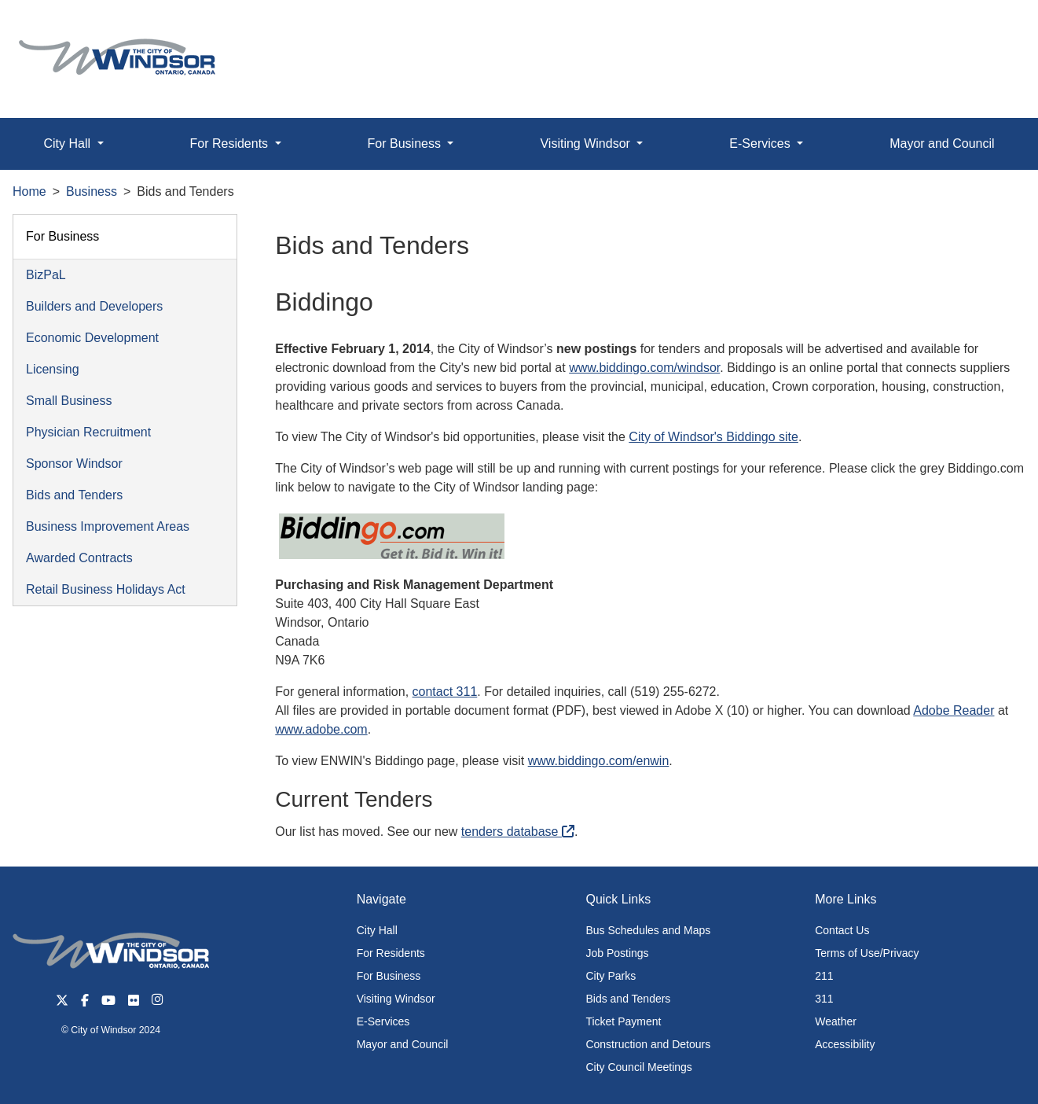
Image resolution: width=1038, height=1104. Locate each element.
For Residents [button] (231, 143)
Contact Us (842, 930)
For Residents (391, 953)
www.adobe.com (321, 729)
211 (824, 976)
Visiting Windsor (396, 998)
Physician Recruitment (88, 432)
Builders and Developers (94, 306)
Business (91, 191)
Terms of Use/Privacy (867, 953)
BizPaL (46, 275)
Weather (835, 1021)
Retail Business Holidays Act (105, 589)
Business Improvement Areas (107, 526)
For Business (62, 236)
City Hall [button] (68, 143)
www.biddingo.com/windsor (644, 367)
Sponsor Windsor (74, 463)
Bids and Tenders (74, 495)
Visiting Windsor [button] (586, 143)
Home (29, 191)
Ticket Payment (623, 1021)
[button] (990, 29)
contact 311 (445, 691)
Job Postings (616, 953)
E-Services (383, 1021)
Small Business (69, 400)
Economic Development (92, 337)
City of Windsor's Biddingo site (713, 436)
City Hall (377, 930)
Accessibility (845, 1044)
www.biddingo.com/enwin (598, 760)
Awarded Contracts (79, 558)
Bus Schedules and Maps (647, 930)
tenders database (517, 831)
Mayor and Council (941, 143)
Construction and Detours (647, 1044)
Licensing (52, 369)
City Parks (610, 976)
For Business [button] (406, 143)
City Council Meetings (638, 1067)
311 (824, 998)
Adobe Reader (953, 710)
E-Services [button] (761, 143)
